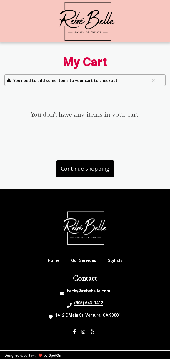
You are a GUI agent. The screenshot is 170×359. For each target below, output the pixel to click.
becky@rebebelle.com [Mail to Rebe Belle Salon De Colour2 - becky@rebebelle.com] (88, 291)
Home (55, 260)
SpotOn (55, 355)
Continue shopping (85, 168)
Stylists (117, 260)
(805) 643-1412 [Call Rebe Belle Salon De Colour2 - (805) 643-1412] (88, 302)
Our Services (85, 260)
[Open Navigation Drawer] (14, 21)
